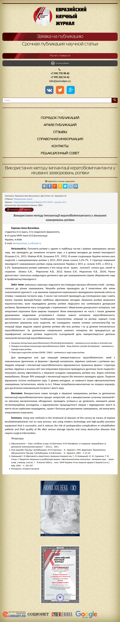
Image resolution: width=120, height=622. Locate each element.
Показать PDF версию (19, 209)
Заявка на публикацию (60, 37)
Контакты (60, 146)
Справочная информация (60, 139)
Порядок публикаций (60, 118)
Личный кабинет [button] (60, 63)
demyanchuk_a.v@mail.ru (27, 243)
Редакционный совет (60, 153)
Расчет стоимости (60, 56)
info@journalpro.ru (60, 81)
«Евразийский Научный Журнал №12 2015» (39, 202)
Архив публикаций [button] (60, 125)
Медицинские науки (23, 199)
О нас (60, 111)
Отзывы (60, 132)
